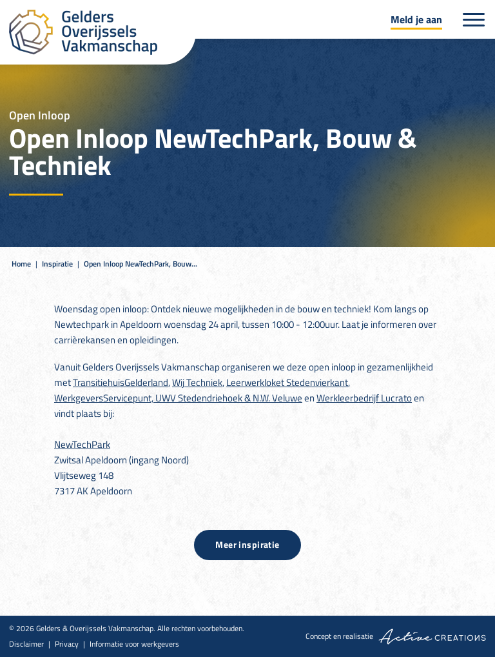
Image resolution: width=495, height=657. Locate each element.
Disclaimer (26, 644)
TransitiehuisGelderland (120, 382)
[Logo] (102, 32)
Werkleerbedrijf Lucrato (364, 397)
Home (21, 264)
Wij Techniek (197, 382)
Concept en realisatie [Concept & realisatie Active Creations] (396, 637)
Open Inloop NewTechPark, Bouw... (140, 264)
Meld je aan (416, 19)
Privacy (67, 644)
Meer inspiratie (247, 544)
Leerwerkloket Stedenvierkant (287, 382)
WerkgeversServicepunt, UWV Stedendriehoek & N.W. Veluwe (178, 397)
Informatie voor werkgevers (134, 644)
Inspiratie (57, 264)
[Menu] (473, 20)
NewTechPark (82, 444)
